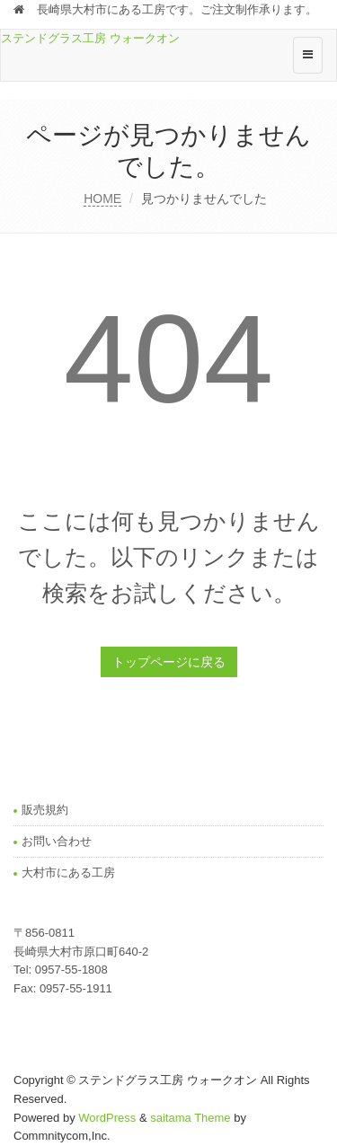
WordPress (107, 1117)
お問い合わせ (57, 841)
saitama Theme (190, 1117)
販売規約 (45, 809)
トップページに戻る (169, 662)
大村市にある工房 (68, 872)
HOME (102, 198)
